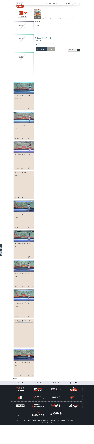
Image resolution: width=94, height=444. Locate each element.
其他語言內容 (72, 420)
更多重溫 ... (15, 378)
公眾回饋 (75, 382)
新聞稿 (18, 420)
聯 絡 (57, 382)
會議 (47, 44)
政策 (50, 44)
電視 (46, 4)
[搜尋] (81, 3)
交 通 (21, 382)
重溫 (61, 4)
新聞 (53, 4)
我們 (68, 4)
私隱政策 (53, 420)
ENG (75, 3)
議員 (43, 44)
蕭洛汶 (54, 44)
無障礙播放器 (62, 420)
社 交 (39, 382)
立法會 (40, 44)
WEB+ (57, 4)
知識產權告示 (37, 420)
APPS (65, 4)
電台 (49, 4)
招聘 (24, 420)
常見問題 (45, 420)
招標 (29, 420)
